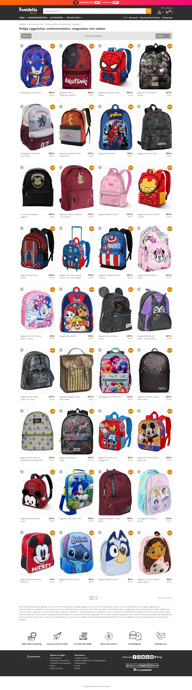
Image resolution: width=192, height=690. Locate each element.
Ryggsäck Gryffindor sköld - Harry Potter (70, 154)
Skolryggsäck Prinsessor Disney (147, 519)
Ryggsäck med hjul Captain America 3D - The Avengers (70, 276)
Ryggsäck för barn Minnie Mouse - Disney (30, 337)
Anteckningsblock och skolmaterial (58, 24)
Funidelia (22, 24)
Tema (21, 17)
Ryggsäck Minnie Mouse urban (108, 337)
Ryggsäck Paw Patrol (67, 336)
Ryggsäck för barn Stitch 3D (69, 580)
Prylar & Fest (73, 17)
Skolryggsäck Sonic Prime (30, 92)
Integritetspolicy (80, 663)
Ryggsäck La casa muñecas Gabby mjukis (148, 580)
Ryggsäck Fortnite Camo (147, 153)
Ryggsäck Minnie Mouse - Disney (148, 276)
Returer (52, 666)
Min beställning (55, 658)
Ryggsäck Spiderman (106, 153)
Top (125, 17)
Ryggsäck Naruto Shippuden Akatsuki (67, 93)
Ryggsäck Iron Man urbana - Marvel (148, 215)
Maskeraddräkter (37, 17)
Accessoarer (56, 17)
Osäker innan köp (56, 668)
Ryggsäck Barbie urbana (108, 214)
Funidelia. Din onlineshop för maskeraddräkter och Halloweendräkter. (28, 11)
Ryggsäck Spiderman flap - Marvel (109, 93)
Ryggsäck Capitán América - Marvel (109, 276)
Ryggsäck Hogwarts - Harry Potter (109, 519)
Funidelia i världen (81, 658)
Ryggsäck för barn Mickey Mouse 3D (148, 458)
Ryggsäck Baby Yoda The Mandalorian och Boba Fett (31, 458)
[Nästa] (101, 598)
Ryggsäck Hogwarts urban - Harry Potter (70, 398)
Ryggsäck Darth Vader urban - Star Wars (29, 398)
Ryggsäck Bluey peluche (108, 579)
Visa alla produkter (165, 597)
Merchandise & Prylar (35, 24)
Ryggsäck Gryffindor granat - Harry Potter (70, 215)
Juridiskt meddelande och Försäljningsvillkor (90, 660)
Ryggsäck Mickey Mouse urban (30, 519)
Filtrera (25, 36)
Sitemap (77, 668)
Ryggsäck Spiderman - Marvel (29, 276)
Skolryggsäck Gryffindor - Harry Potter (30, 154)
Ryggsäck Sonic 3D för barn (70, 518)
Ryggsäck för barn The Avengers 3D (107, 458)
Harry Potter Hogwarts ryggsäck (29, 215)
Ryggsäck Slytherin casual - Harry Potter (149, 398)
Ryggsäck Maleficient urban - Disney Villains (147, 337)
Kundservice (33, 656)
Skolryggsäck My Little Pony (109, 397)
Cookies (77, 666)
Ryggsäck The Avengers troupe (147, 93)
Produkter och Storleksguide (60, 663)
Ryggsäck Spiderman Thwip (67, 458)
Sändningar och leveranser (59, 660)
